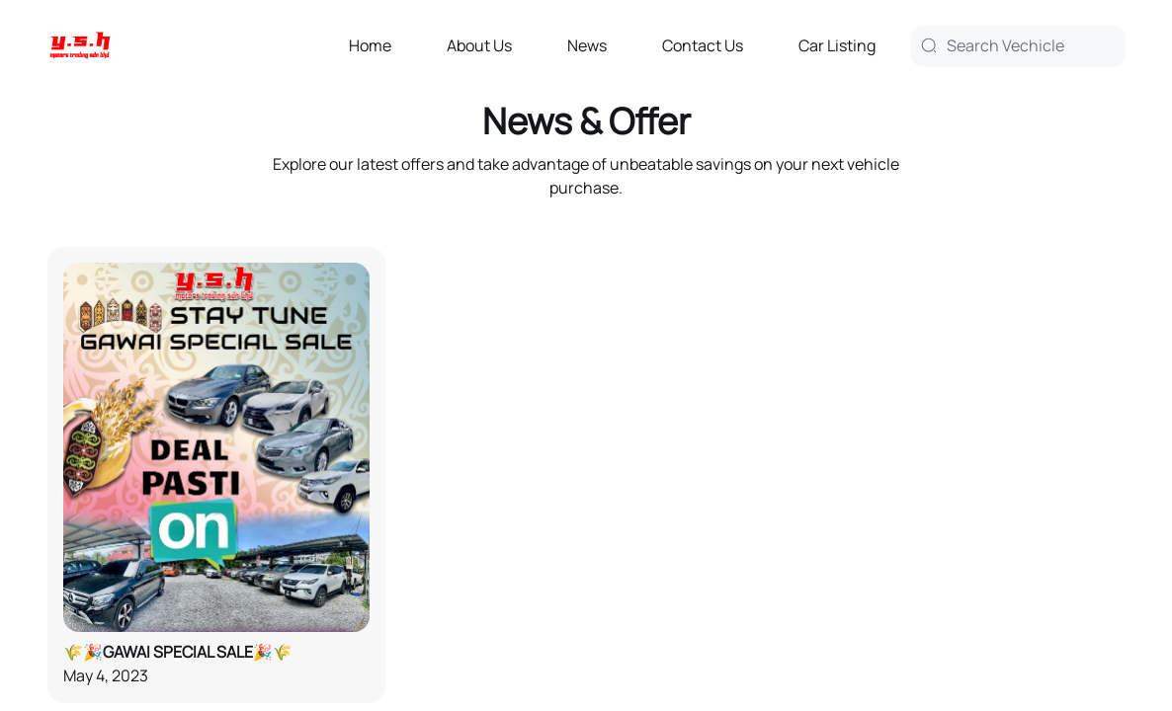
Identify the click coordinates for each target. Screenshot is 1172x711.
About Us (479, 45)
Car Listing (837, 45)
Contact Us (702, 45)
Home (370, 45)
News (587, 45)
